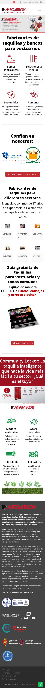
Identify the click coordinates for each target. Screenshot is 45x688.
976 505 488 (24, 684)
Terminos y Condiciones (11, 673)
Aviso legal (5, 670)
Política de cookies (9, 679)
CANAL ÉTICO (36, 684)
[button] (3, 160)
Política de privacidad (9, 676)
